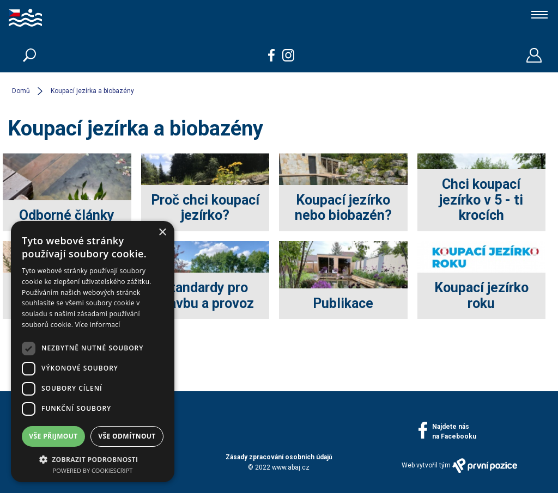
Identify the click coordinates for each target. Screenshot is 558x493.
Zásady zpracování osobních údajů (279, 457)
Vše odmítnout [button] (126, 436)
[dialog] (92, 351)
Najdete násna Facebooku (454, 431)
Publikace (343, 303)
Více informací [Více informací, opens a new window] (97, 324)
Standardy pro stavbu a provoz (205, 295)
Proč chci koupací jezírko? (205, 208)
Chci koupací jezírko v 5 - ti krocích (481, 200)
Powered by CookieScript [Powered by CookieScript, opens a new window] (93, 470)
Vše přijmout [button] (53, 436)
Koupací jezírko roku (481, 295)
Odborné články (66, 215)
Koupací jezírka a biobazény (92, 91)
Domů (21, 91)
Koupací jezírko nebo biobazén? (343, 208)
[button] (92, 459)
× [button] (162, 233)
